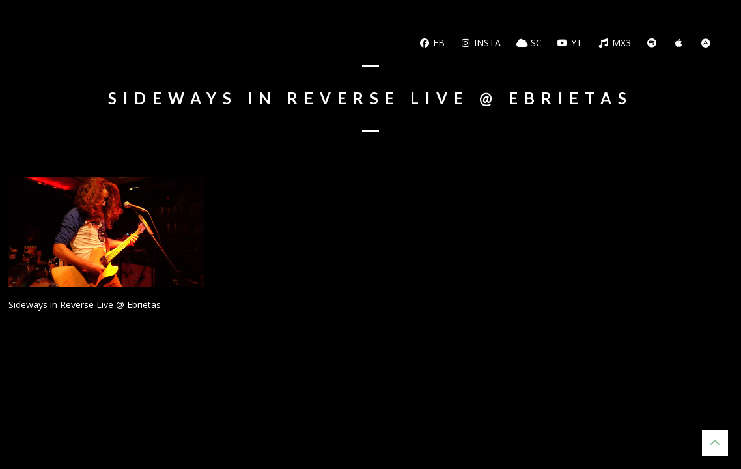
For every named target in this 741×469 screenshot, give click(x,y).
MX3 (614, 42)
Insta (480, 42)
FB (432, 42)
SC (529, 42)
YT (570, 42)
